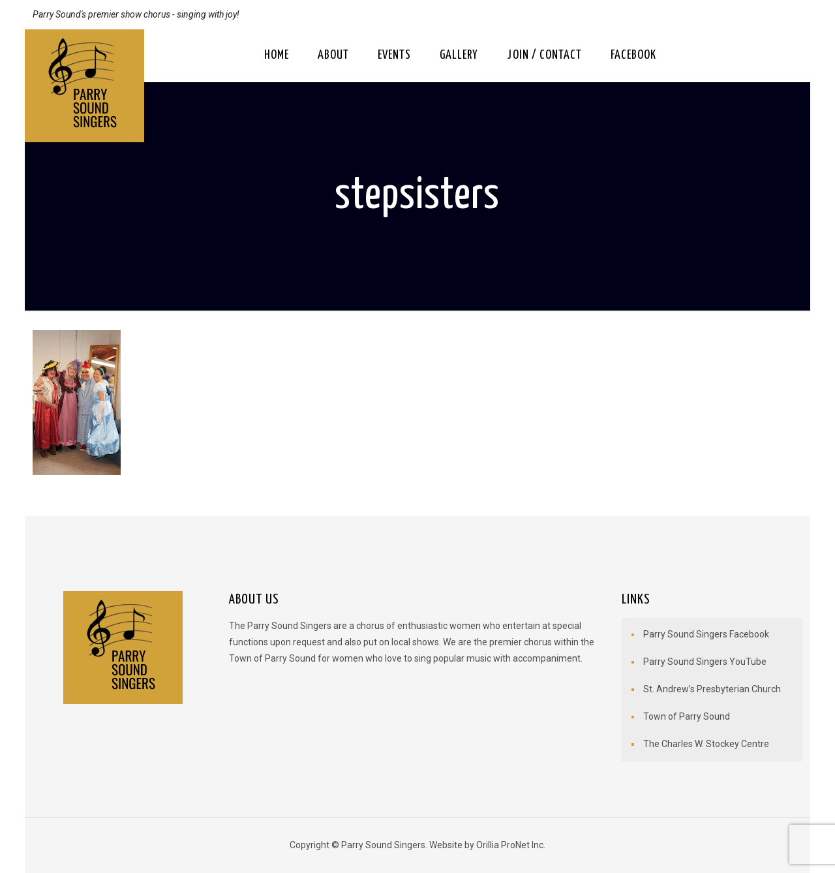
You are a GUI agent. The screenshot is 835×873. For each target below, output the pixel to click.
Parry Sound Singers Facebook (706, 634)
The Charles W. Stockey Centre (706, 744)
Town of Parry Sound (686, 716)
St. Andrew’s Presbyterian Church (712, 689)
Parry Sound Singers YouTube (705, 661)
